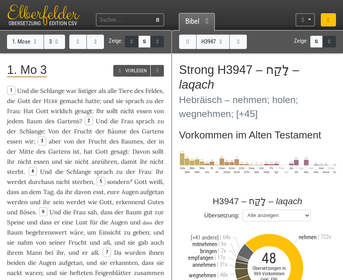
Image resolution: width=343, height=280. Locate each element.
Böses (27, 212)
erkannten (124, 262)
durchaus (41, 182)
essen (144, 111)
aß (106, 242)
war (71, 90)
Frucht (83, 131)
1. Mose (25, 41)
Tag (48, 192)
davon (82, 192)
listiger (87, 90)
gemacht (71, 101)
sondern (118, 182)
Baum (34, 121)
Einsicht (110, 232)
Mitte (26, 151)
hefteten (81, 272)
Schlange (52, 90)
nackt (14, 272)
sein (58, 202)
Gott (24, 101)
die (11, 101)
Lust (82, 222)
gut (148, 212)
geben (141, 232)
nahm (25, 242)
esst (98, 192)
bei (49, 252)
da (59, 192)
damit (129, 161)
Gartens (68, 121)
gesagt (83, 111)
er (57, 222)
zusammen (149, 272)
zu (149, 101)
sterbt (15, 171)
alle (112, 90)
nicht (127, 111)
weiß (155, 182)
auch (157, 242)
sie (160, 262)
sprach (134, 101)
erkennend (130, 202)
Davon (141, 151)
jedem (15, 121)
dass (13, 192)
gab (143, 242)
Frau (13, 111)
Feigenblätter (113, 272)
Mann (34, 252)
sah (92, 212)
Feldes (153, 90)
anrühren (104, 161)
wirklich (61, 111)
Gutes (156, 202)
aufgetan (152, 192)
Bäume (117, 131)
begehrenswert (46, 232)
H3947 (212, 41)
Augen (130, 192)
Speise (16, 222)
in (161, 141)
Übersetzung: (221, 215)
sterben (82, 182)
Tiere (125, 90)
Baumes (132, 141)
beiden (16, 262)
